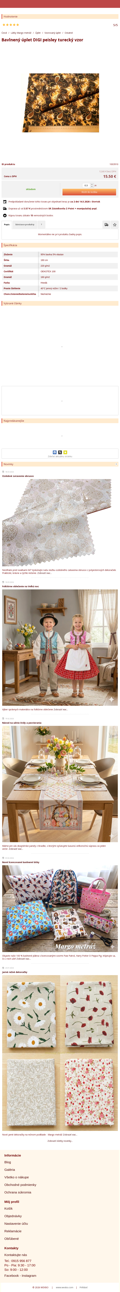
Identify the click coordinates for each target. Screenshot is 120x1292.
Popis (7, 224)
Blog (7, 1162)
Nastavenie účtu (16, 1223)
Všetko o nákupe (16, 1177)
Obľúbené (11, 1238)
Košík (8, 1208)
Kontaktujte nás (15, 1255)
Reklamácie (13, 1231)
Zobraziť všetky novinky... (60, 1140)
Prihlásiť (84, 1287)
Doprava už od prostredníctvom (52, 208)
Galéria (9, 1169)
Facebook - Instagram (20, 1275)
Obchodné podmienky (20, 1185)
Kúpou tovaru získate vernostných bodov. (30, 215)
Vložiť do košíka (89, 191)
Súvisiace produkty (24, 224)
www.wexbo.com (64, 1287)
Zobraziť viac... (44, 572)
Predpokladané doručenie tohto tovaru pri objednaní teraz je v (54, 201)
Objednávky (13, 1216)
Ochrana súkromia (17, 1192)
